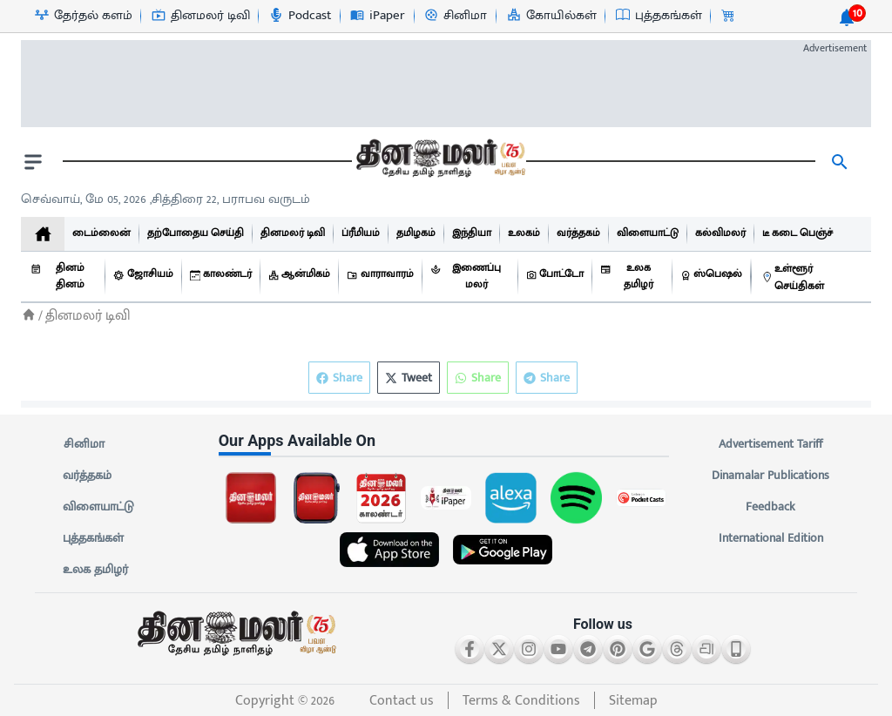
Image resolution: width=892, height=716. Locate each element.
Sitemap (633, 701)
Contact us (401, 701)
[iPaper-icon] (376, 15)
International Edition (770, 538)
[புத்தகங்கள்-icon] (658, 15)
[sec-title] (446, 440)
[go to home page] (439, 162)
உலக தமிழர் (95, 569)
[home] (42, 234)
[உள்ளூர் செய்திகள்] (811, 276)
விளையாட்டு (98, 507)
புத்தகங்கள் (93, 538)
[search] (839, 162)
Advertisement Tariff (770, 444)
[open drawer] (33, 162)
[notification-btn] (847, 17)
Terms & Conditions (521, 701)
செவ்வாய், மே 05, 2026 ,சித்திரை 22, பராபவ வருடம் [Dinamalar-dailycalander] (165, 199)
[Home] (29, 315)
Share (547, 377)
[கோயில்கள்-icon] (551, 15)
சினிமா (84, 444)
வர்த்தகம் (87, 475)
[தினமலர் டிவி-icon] (200, 15)
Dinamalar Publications (770, 475)
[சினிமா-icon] (454, 15)
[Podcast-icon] (299, 15)
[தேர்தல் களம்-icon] (82, 15)
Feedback (770, 507)
